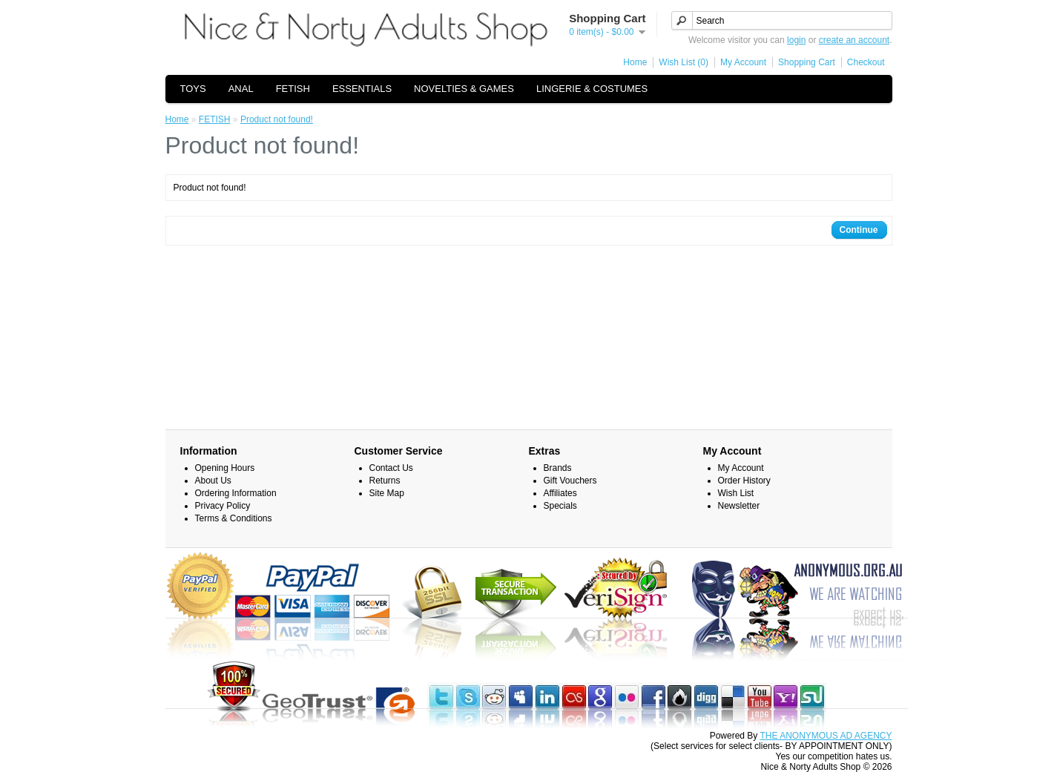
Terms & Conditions (233, 518)
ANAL (241, 88)
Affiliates (560, 493)
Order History (744, 480)
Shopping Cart (806, 62)
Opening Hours (225, 468)
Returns (385, 480)
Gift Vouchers (570, 480)
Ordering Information (236, 493)
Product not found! (276, 119)
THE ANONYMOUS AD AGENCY (826, 735)
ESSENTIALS (362, 88)
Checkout (866, 62)
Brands (558, 468)
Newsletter (739, 506)
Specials (560, 506)
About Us (213, 480)
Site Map (386, 493)
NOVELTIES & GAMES (464, 88)
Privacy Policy (223, 506)
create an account (854, 40)
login (796, 40)
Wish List (736, 493)
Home (635, 62)
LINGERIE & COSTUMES (592, 88)
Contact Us (391, 468)
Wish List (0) (683, 62)
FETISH (293, 88)
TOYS (193, 88)
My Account (743, 62)
